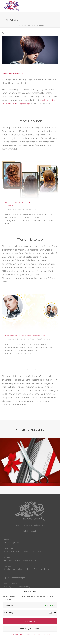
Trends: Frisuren (29, 209)
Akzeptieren (30, 621)
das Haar (44, 100)
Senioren (18, 560)
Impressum (46, 634)
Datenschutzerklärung (32, 634)
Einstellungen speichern (29, 628)
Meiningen (8, 560)
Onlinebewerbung (41, 569)
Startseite (20, 26)
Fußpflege (37, 551)
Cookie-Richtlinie (16, 634)
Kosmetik (15, 551)
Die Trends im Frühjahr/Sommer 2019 (25, 336)
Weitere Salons (29, 560)
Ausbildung (14, 569)
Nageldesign (25, 551)
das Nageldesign (21, 103)
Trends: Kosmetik (43, 339)
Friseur (7, 551)
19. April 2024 (10, 209)
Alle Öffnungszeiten (30, 531)
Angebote (15, 542)
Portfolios (32, 26)
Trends (19, 209)
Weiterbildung (26, 569)
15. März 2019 (10, 339)
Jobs (6, 569)
